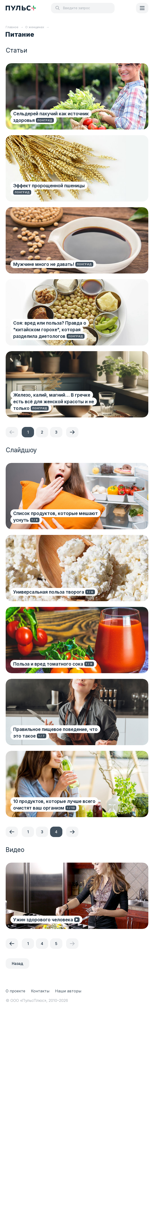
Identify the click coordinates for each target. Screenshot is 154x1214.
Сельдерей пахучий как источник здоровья (51, 117)
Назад (17, 963)
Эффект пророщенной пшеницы (49, 185)
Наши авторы (68, 991)
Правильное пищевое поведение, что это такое (55, 733)
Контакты (40, 991)
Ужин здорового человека (43, 920)
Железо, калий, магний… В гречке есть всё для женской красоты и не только (53, 401)
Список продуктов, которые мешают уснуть (55, 517)
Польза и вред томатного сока (48, 664)
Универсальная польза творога (48, 592)
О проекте (15, 991)
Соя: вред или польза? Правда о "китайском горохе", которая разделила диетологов (49, 329)
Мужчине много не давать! (43, 264)
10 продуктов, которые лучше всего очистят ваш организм (54, 805)
